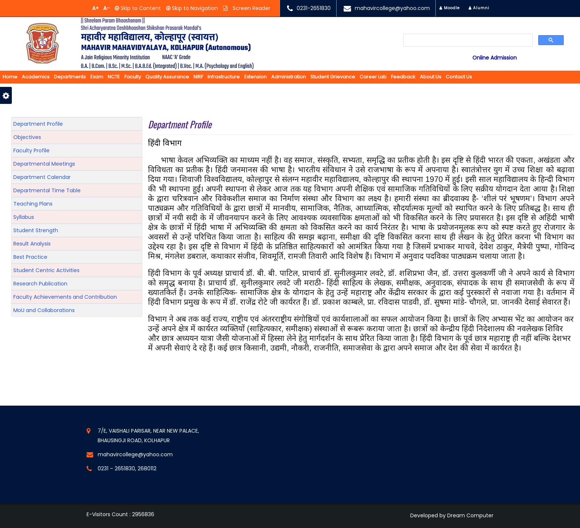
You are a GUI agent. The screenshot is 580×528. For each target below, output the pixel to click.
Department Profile (38, 124)
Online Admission (494, 57)
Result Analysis (32, 243)
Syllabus (23, 217)
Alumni (479, 8)
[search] (468, 40)
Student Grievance (332, 76)
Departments (70, 76)
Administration (288, 76)
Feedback (403, 76)
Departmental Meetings (44, 163)
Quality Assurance (167, 76)
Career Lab (373, 76)
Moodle (449, 8)
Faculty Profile (31, 150)
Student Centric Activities (46, 270)
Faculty (132, 76)
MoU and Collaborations (44, 310)
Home (10, 76)
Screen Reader (250, 8)
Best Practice (30, 257)
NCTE (114, 76)
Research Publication (40, 283)
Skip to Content (140, 8)
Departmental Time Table (47, 190)
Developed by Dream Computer (451, 515)
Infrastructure (224, 76)
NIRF (198, 76)
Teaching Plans (33, 203)
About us (430, 76)
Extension (255, 76)
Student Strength (35, 230)
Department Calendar (42, 177)
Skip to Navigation (194, 8)
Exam (96, 76)
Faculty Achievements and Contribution (65, 297)
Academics (36, 76)
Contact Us (459, 76)
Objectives (27, 137)
